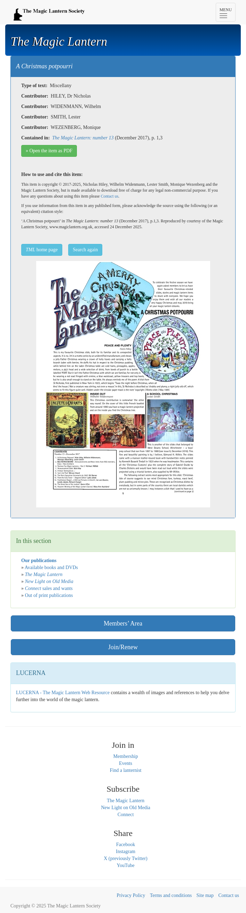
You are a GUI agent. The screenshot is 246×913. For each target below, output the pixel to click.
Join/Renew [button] (123, 647)
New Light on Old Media (125, 807)
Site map (205, 895)
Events (125, 763)
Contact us (110, 196)
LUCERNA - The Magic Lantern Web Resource (63, 692)
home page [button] (42, 249)
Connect (126, 814)
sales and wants (49, 588)
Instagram (125, 851)
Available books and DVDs (51, 567)
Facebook (125, 844)
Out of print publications (49, 595)
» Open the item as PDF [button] (49, 150)
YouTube (126, 865)
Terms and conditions (171, 895)
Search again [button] (85, 249)
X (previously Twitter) (126, 858)
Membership (125, 756)
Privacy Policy (131, 895)
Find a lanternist (126, 770)
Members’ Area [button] (123, 623)
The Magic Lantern (125, 800)
